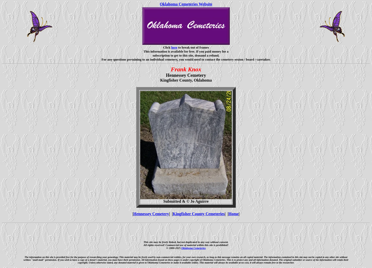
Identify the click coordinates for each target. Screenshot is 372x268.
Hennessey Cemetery (151, 214)
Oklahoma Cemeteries (193, 247)
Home (233, 214)
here (174, 47)
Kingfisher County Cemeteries (199, 214)
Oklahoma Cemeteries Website (186, 4)
